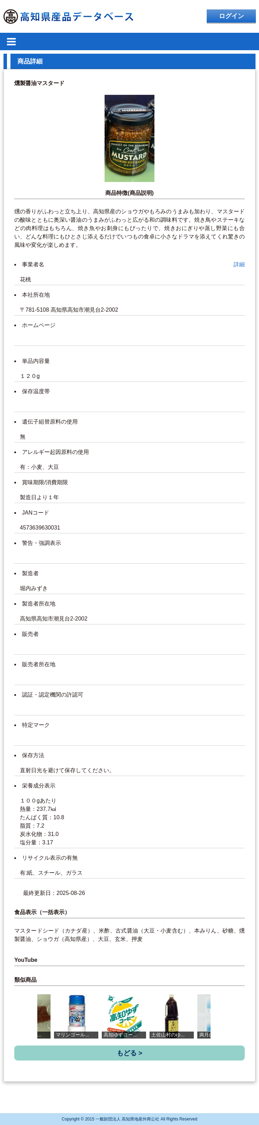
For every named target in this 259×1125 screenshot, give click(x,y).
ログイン (231, 16)
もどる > (130, 1053)
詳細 (239, 264)
